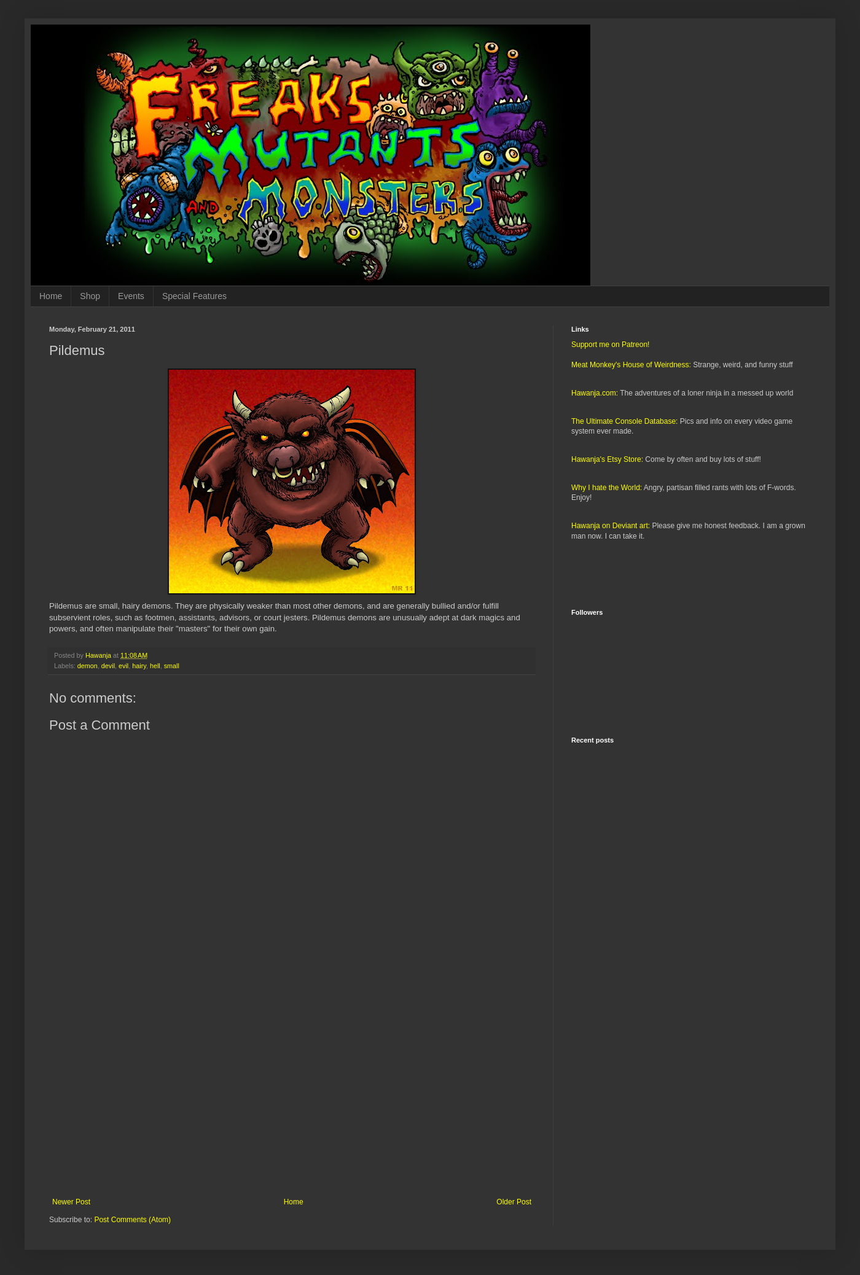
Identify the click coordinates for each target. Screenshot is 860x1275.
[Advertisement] (291, 1096)
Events (131, 296)
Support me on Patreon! (610, 344)
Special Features (194, 296)
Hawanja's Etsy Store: (607, 459)
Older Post (513, 1202)
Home (50, 296)
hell (155, 665)
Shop (90, 296)
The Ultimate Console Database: (624, 421)
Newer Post (71, 1202)
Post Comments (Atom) (132, 1219)
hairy (139, 665)
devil (108, 665)
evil (123, 665)
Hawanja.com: (594, 393)
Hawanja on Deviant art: (610, 525)
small (171, 665)
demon (87, 665)
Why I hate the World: (606, 487)
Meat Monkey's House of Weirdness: (631, 365)
